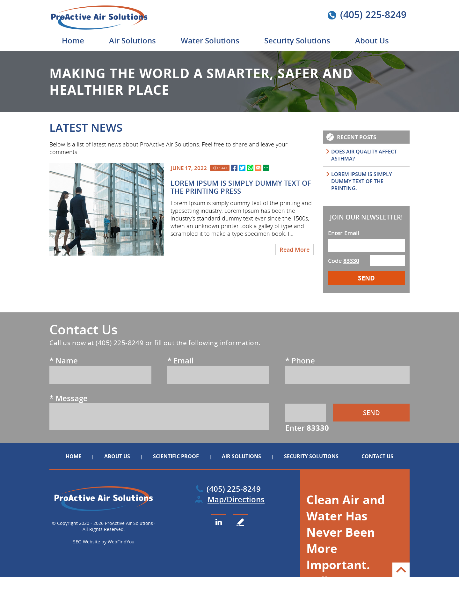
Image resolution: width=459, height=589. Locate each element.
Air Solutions (241, 456)
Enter (307, 427)
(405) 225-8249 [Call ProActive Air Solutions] (373, 14)
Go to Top (401, 570)
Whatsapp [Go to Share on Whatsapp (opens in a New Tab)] (250, 168)
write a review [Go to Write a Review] (240, 521)
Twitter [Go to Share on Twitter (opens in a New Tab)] (242, 168)
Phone (300, 360)
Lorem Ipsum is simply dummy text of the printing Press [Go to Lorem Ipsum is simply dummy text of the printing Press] (241, 187)
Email (180, 360)
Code (343, 261)
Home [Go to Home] (73, 40)
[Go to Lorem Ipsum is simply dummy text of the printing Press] (106, 209)
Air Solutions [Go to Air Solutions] (132, 40)
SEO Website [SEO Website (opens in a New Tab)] (86, 542)
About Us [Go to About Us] (372, 40)
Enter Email (343, 233)
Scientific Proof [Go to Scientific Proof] (176, 456)
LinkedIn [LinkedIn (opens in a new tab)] (218, 521)
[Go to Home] (107, 29)
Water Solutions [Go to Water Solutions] (210, 40)
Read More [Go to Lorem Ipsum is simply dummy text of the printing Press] (295, 249)
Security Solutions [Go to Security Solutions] (297, 40)
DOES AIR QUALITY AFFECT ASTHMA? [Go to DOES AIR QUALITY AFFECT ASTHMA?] (364, 155)
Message (68, 398)
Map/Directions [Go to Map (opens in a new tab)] (236, 499)
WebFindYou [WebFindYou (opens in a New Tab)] (121, 542)
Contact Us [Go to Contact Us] (377, 456)
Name (63, 360)
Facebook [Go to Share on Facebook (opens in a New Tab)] (234, 168)
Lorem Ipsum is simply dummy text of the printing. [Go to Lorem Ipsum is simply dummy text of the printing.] (361, 181)
